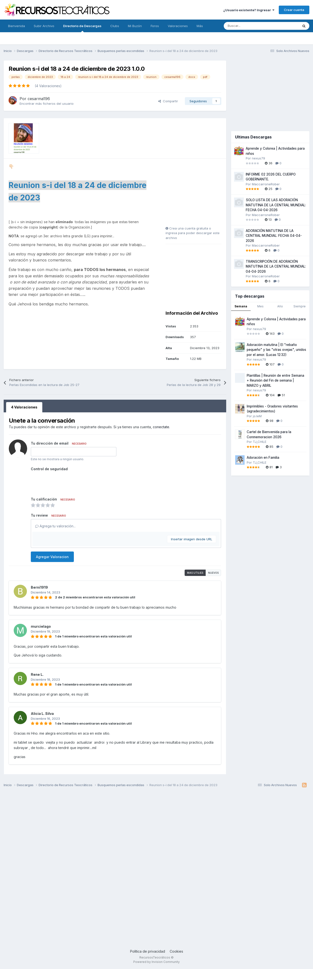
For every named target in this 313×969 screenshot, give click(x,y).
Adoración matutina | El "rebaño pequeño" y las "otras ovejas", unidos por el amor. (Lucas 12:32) (276, 350)
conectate (161, 427)
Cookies (176, 951)
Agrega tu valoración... (55, 526)
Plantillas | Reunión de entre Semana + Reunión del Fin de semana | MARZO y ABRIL (275, 380)
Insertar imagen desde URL (191, 539)
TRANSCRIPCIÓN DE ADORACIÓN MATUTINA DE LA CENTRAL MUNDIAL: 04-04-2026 (276, 266)
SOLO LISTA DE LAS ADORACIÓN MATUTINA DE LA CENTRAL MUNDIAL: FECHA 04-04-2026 (276, 205)
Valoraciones (178, 26)
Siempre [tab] (299, 306)
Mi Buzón (135, 26)
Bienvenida (16, 26)
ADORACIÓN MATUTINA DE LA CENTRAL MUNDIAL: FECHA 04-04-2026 (274, 236)
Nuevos (213, 572)
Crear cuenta (294, 10)
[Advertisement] (196, 194)
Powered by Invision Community (156, 962)
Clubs (114, 26)
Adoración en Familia (263, 457)
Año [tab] (280, 306)
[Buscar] (250, 26)
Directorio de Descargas (82, 28)
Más (200, 26)
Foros (155, 26)
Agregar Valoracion (52, 557)
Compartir (168, 101)
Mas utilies (195, 572)
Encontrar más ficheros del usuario (47, 103)
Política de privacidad (147, 951)
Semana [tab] (241, 306)
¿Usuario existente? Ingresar (248, 10)
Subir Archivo (44, 26)
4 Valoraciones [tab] (24, 407)
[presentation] (68, 482)
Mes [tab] (260, 306)
